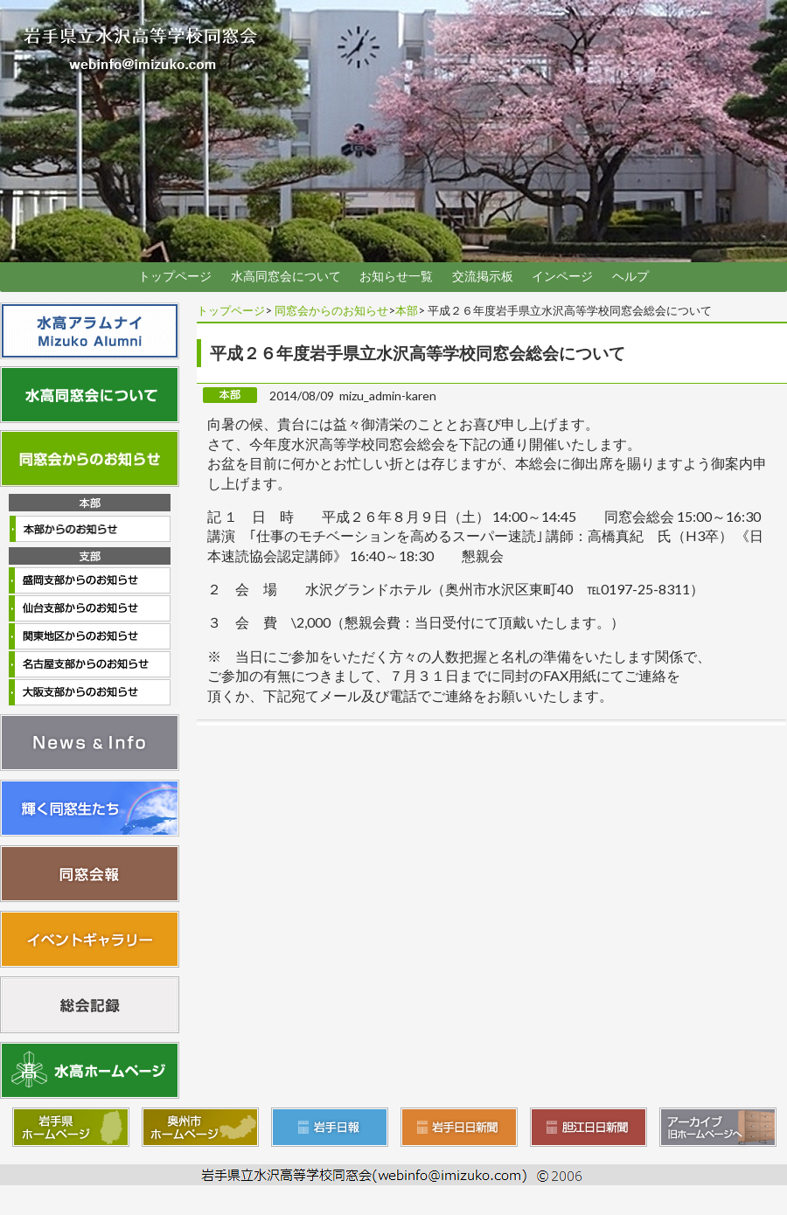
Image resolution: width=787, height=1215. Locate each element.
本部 (406, 310)
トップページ (175, 276)
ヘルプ (630, 276)
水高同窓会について (286, 276)
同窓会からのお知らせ (331, 310)
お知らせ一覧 (396, 276)
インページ (562, 276)
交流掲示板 (482, 276)
